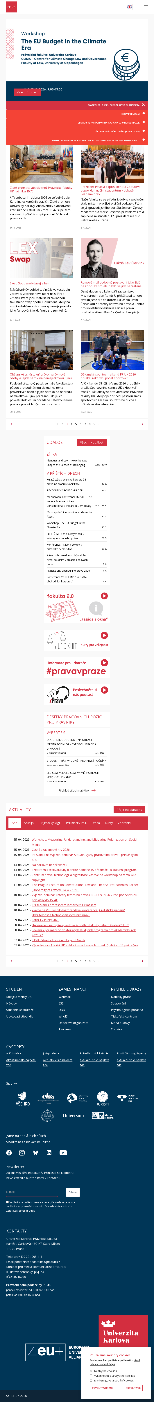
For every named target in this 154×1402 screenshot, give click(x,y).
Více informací (27, 92)
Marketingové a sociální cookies (114, 1380)
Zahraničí (124, 823)
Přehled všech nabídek (73, 790)
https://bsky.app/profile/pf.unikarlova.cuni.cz (35, 1153)
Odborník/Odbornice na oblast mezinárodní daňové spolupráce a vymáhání (71, 744)
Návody (11, 1003)
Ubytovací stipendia (19, 1016)
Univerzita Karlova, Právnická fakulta (31, 1239)
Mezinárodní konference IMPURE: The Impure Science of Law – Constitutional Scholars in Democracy (69, 501)
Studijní (29, 823)
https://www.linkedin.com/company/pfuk (49, 1153)
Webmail (65, 997)
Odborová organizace (73, 1023)
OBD (62, 1010)
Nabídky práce (121, 997)
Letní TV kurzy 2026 (45, 920)
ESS (61, 1003)
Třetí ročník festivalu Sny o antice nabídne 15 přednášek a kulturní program (84, 870)
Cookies (116, 1029)
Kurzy (109, 823)
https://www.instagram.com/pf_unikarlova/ (22, 1153)
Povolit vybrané (102, 1388)
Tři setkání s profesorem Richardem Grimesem (64, 905)
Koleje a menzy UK (19, 997)
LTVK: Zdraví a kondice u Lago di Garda (58, 940)
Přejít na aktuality (129, 810)
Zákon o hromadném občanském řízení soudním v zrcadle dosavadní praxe (67, 560)
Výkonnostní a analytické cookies (114, 1375)
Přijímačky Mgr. (50, 823)
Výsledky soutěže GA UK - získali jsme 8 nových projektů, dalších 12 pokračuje (85, 945)
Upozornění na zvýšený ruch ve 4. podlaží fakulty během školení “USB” (80, 925)
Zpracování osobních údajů (20, 1211)
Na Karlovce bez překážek (49, 865)
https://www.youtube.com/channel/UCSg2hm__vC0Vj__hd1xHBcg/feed (63, 1153)
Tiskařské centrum (124, 1016)
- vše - (15, 823)
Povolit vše (133, 1388)
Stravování (118, 1003)
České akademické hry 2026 (51, 850)
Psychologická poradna (127, 1010)
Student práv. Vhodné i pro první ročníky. (76, 760)
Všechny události (92, 442)
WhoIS (63, 1016)
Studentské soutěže (20, 1010)
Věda (96, 823)
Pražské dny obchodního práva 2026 (68, 570)
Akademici (65, 1029)
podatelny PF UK (39, 1285)
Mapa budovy (120, 1023)
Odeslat (73, 1192)
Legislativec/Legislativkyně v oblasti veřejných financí (73, 775)
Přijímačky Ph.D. (77, 823)
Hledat (138, 7)
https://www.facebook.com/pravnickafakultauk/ (9, 1153)
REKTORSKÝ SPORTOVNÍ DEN (65, 490)
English (129, 7)
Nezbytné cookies (105, 1371)
